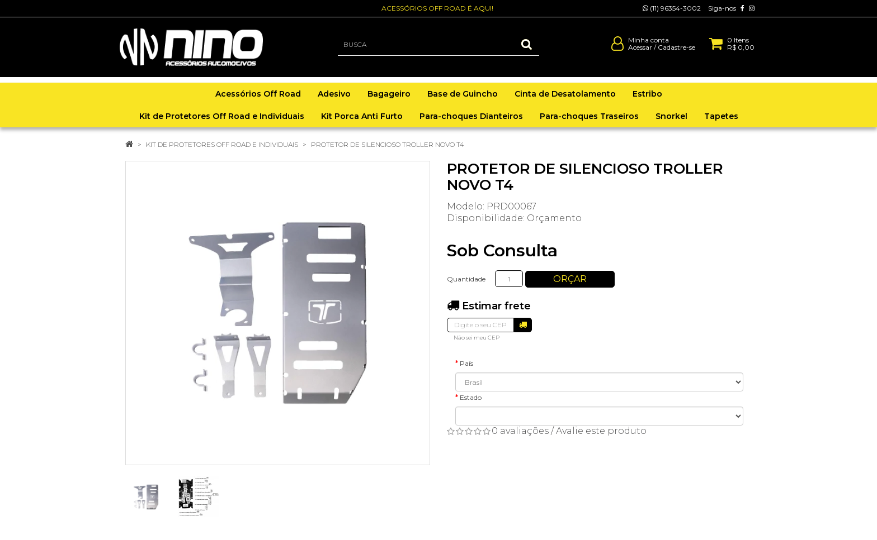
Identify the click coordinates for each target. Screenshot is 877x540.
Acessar (640, 52)
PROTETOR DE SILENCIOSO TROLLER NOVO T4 (387, 144)
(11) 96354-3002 (672, 8)
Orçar (570, 279)
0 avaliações (520, 431)
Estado (471, 397)
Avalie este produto (601, 431)
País (466, 363)
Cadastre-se (676, 52)
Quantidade (466, 279)
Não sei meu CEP (476, 337)
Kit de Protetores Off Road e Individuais (222, 144)
